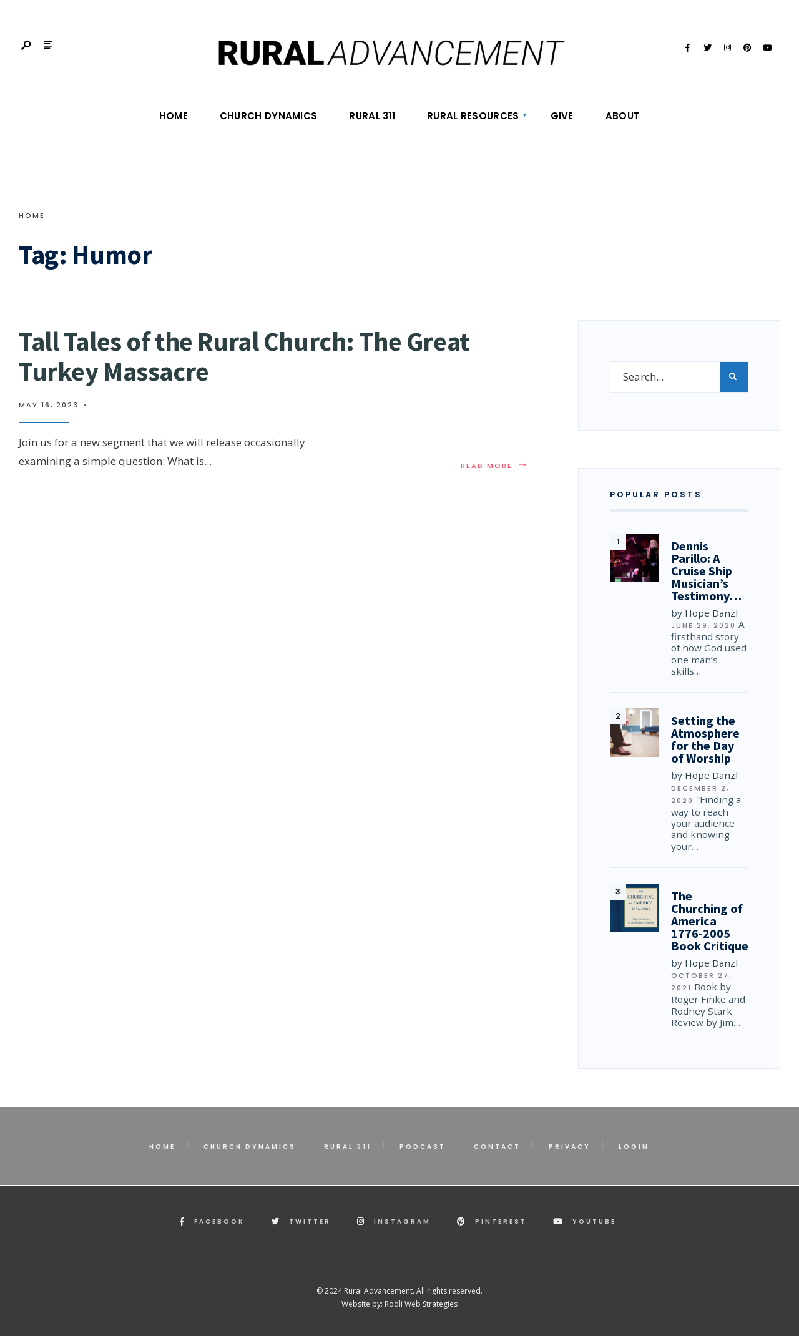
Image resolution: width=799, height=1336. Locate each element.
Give (562, 115)
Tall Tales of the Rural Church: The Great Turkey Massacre (244, 356)
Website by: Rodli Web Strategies (399, 1304)
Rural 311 (372, 115)
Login (634, 1146)
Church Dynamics (269, 115)
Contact (497, 1146)
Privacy (570, 1146)
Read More (495, 465)
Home (173, 115)
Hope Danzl (711, 613)
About (622, 115)
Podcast (423, 1146)
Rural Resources (473, 115)
